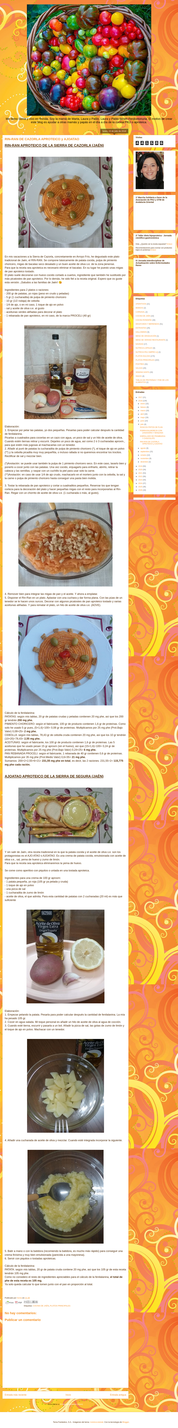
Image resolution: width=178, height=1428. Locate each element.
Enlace (169, 244)
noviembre (144, 458)
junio (142, 421)
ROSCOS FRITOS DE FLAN (151, 427)
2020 (140, 470)
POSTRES (140, 364)
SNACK (139, 376)
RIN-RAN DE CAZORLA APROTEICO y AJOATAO (151, 443)
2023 (140, 480)
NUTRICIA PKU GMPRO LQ (147, 352)
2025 (140, 487)
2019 (140, 466)
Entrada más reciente (15, 1395)
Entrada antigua (118, 1395)
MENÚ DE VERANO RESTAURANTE (150, 340)
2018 (140, 401)
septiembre (145, 452)
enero (142, 404)
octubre (143, 455)
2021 (140, 473)
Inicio (68, 1395)
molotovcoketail (96, 1422)
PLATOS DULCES (143, 356)
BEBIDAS (139, 308)
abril (142, 414)
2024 (140, 483)
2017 (140, 397)
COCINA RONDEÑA (144, 320)
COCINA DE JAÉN (41, 1306)
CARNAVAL (140, 312)
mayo (142, 417)
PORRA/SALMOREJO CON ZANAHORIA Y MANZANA (151, 432)
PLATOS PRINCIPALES (60, 1306)
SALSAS (139, 368)
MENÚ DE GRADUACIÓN (146, 336)
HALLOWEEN (141, 332)
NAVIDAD (139, 344)
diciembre (144, 462)
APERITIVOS (141, 304)
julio (142, 424)
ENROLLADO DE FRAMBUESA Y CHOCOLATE (152, 437)
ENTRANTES (141, 328)
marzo (143, 411)
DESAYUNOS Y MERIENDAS (147, 324)
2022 (140, 476)
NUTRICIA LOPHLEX (144, 348)
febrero (143, 407)
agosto (143, 448)
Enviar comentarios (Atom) (71, 1404)
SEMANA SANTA (142, 372)
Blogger (125, 1422)
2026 (140, 490)
